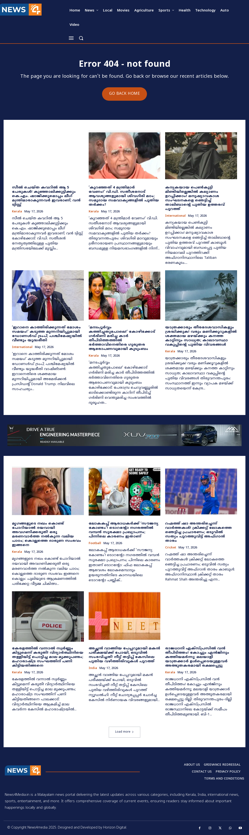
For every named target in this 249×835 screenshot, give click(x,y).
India (93, 668)
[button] (81, 38)
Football (95, 543)
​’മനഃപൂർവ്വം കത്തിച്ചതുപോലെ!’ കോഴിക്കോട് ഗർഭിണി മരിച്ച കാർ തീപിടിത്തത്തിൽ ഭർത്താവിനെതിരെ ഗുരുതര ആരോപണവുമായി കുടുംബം (122, 338)
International (175, 216)
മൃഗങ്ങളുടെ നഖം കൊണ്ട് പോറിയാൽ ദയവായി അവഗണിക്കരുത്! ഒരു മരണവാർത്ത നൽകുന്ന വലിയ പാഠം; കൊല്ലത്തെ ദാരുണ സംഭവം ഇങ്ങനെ (46, 534)
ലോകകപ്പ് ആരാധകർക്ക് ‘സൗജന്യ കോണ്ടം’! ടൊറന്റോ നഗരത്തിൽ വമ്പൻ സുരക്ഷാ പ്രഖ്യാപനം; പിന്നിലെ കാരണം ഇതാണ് (123, 530)
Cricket (170, 548)
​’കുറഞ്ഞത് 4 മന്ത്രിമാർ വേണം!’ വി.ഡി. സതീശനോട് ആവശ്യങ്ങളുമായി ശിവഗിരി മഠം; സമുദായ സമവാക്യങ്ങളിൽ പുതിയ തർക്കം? (124, 196)
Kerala (17, 212)
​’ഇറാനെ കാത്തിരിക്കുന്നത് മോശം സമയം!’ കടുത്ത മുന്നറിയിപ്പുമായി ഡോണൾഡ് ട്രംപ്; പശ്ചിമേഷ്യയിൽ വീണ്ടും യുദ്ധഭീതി (47, 334)
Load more (124, 732)
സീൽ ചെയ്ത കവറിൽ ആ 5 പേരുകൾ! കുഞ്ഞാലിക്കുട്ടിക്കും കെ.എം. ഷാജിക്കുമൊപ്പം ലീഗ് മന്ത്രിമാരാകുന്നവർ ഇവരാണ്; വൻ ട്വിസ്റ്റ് (46, 196)
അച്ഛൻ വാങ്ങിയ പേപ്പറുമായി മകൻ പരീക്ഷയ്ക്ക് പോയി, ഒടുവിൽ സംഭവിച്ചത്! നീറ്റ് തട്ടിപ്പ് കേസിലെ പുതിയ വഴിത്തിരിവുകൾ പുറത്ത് (124, 655)
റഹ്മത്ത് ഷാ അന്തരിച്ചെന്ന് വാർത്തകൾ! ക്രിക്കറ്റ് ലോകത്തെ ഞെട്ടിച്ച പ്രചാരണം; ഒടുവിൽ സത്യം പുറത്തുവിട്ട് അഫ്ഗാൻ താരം (198, 532)
